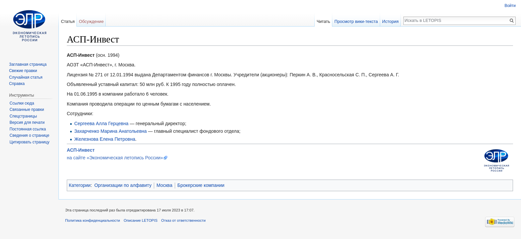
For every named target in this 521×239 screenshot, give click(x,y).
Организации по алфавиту (123, 185)
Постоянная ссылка (28, 129)
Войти (510, 5)
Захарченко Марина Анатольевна (110, 131)
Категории (80, 185)
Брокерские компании (201, 185)
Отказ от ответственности (183, 220)
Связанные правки (27, 109)
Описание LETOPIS (140, 220)
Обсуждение (91, 21)
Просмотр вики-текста (356, 21)
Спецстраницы (23, 116)
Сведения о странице (30, 135)
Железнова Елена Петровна (104, 139)
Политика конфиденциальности (92, 220)
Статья (67, 21)
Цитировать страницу (30, 142)
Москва (164, 185)
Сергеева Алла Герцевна (101, 123)
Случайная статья (25, 77)
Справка (17, 83)
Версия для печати (27, 122)
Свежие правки (23, 70)
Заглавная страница (28, 64)
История (390, 21)
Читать (323, 21)
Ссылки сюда (22, 103)
